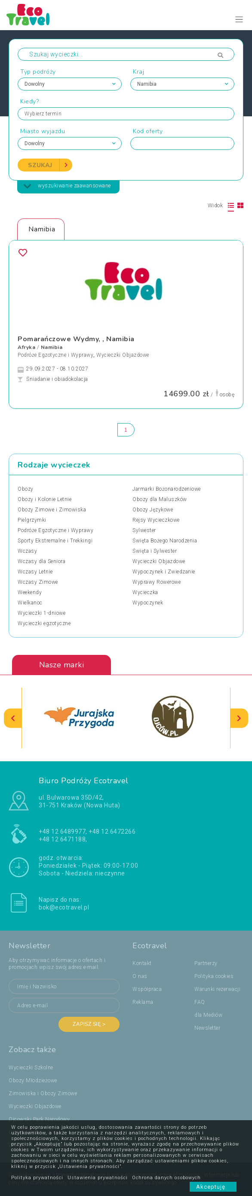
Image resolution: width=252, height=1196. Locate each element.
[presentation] (13, 718)
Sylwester (144, 530)
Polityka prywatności (37, 1177)
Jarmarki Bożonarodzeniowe (166, 489)
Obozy (26, 489)
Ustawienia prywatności (98, 1177)
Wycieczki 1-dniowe (41, 613)
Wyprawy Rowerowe (156, 582)
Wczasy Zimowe (38, 582)
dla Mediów (208, 1015)
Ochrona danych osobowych (166, 1177)
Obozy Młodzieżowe (33, 1081)
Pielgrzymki (32, 520)
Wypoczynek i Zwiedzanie (163, 572)
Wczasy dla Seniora (41, 561)
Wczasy (27, 551)
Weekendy (30, 592)
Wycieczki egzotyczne (44, 623)
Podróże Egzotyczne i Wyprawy (55, 355)
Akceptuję (213, 1187)
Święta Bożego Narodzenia (164, 541)
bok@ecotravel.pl (64, 907)
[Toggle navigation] (239, 19)
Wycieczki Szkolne (31, 1068)
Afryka (26, 347)
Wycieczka (145, 592)
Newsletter (207, 1028)
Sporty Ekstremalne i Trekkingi (55, 541)
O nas (140, 976)
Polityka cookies (214, 976)
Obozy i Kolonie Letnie (44, 499)
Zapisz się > (89, 1024)
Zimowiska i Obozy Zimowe (43, 1093)
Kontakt (142, 963)
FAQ (199, 1002)
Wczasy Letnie (35, 572)
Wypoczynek (147, 603)
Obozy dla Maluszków (159, 499)
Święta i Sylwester (154, 551)
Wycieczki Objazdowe (122, 355)
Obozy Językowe (152, 510)
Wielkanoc (30, 603)
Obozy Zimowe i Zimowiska (52, 510)
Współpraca (147, 989)
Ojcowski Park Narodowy (39, 1119)
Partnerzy (206, 963)
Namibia (52, 347)
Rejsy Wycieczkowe (156, 520)
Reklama (143, 1002)
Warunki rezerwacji (217, 989)
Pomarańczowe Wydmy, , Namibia (76, 339)
